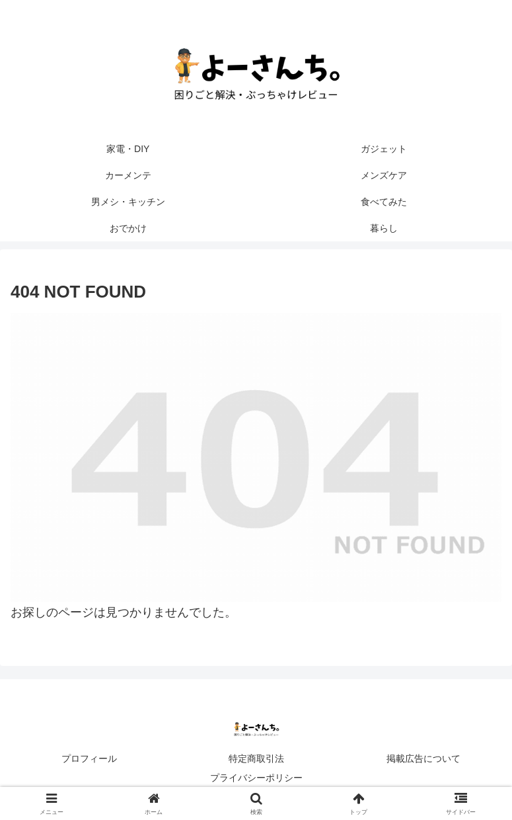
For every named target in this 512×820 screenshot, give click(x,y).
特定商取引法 (256, 758)
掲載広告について (423, 758)
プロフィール (89, 758)
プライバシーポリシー (256, 777)
